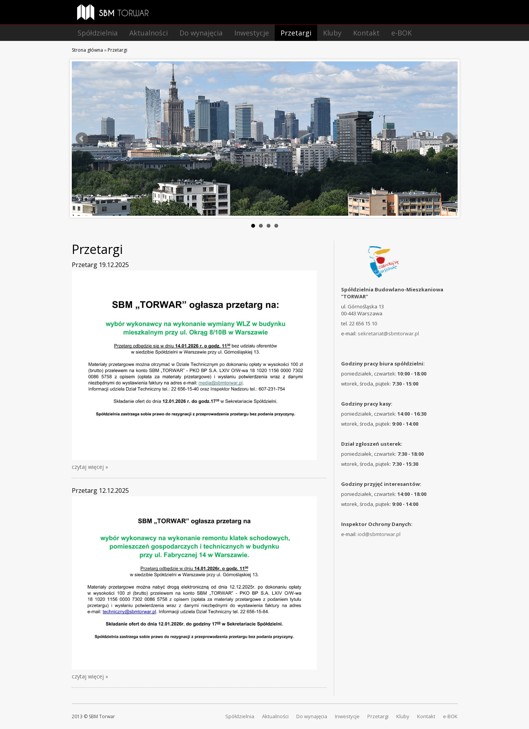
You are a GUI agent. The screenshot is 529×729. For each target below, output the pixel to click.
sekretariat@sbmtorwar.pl (388, 333)
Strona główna (87, 50)
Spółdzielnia (98, 32)
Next (447, 138)
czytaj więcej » (90, 466)
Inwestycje (251, 32)
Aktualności (148, 32)
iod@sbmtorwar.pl (379, 534)
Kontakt (366, 32)
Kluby (332, 32)
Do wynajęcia (201, 32)
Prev (82, 138)
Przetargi (296, 32)
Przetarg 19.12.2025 (100, 264)
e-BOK (401, 32)
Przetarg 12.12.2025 (100, 490)
